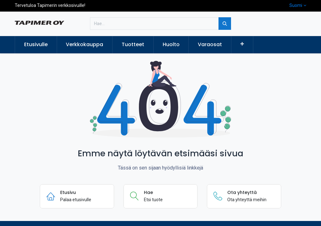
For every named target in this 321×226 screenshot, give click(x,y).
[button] (242, 44)
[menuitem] (36, 44)
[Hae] (224, 23)
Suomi (295, 5)
